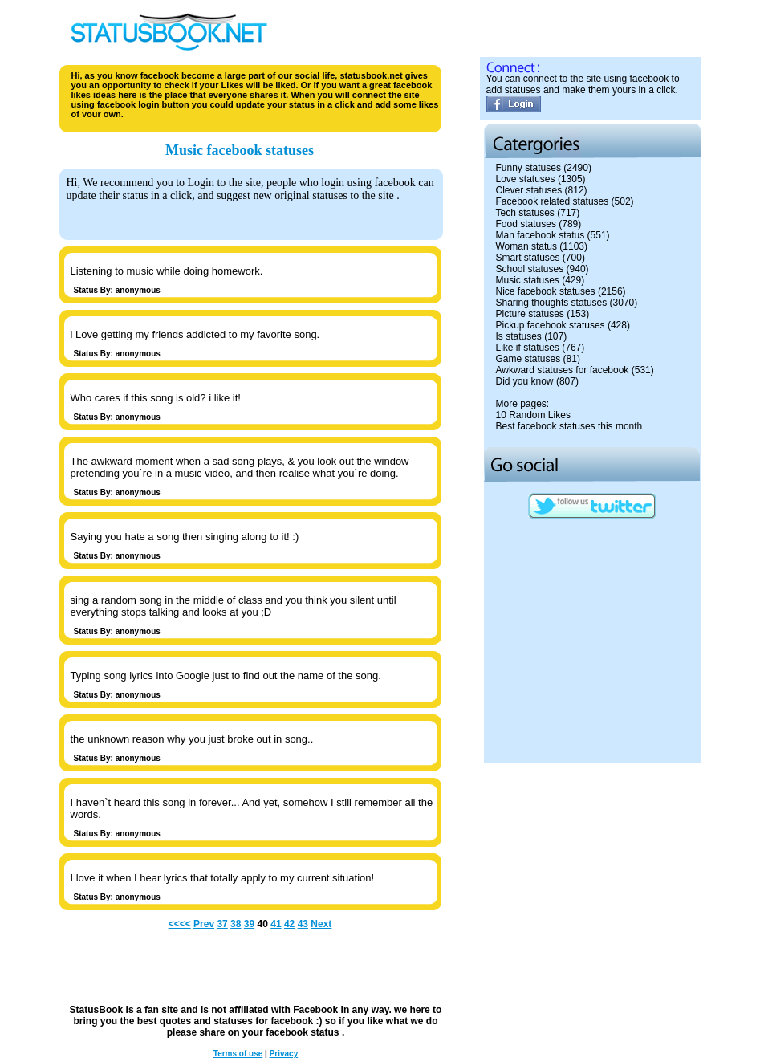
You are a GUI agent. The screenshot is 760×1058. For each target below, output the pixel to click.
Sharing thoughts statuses (552, 302)
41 (275, 924)
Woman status (526, 246)
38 (235, 924)
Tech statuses (525, 212)
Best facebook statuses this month (569, 426)
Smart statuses (528, 257)
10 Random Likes (533, 415)
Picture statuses (530, 313)
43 (303, 924)
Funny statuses (528, 167)
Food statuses (526, 224)
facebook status (304, 1032)
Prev (203, 924)
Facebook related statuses (552, 201)
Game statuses (528, 358)
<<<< (180, 924)
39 (249, 924)
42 (289, 924)
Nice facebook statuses (545, 291)
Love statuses (525, 179)
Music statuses (527, 280)
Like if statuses (527, 347)
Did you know (525, 381)
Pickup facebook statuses (550, 325)
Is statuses (519, 336)
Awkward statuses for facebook (562, 370)
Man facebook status (540, 235)
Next (321, 924)
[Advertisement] (592, 867)
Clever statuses (529, 190)
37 (222, 924)
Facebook (315, 1009)
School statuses (530, 269)
